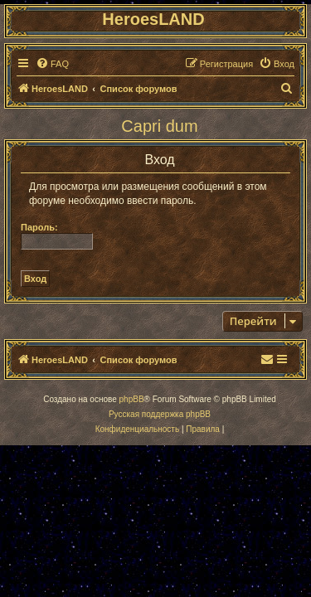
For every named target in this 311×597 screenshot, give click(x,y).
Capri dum (159, 126)
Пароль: (39, 227)
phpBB (131, 399)
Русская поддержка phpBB (160, 414)
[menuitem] (52, 64)
